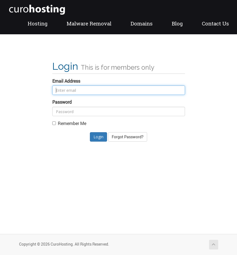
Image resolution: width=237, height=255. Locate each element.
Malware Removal (89, 23)
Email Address (66, 81)
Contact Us (215, 23)
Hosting (38, 23)
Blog (177, 23)
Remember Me (69, 123)
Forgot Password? (128, 136)
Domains (142, 23)
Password (62, 102)
